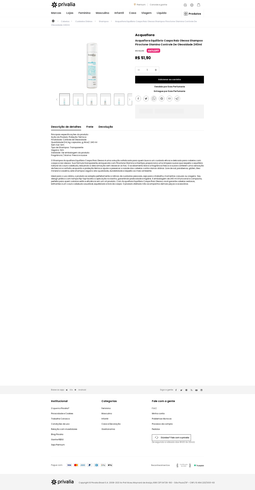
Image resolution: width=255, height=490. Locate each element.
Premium (141, 4)
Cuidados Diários (83, 21)
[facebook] (139, 99)
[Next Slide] (130, 99)
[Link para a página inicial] (53, 22)
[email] (170, 99)
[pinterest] (162, 99)
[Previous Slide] (57, 99)
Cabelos (65, 21)
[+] (155, 70)
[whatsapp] (154, 99)
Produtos (195, 14)
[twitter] (146, 99)
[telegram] (178, 99)
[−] (138, 70)
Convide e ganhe (158, 4)
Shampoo (104, 21)
